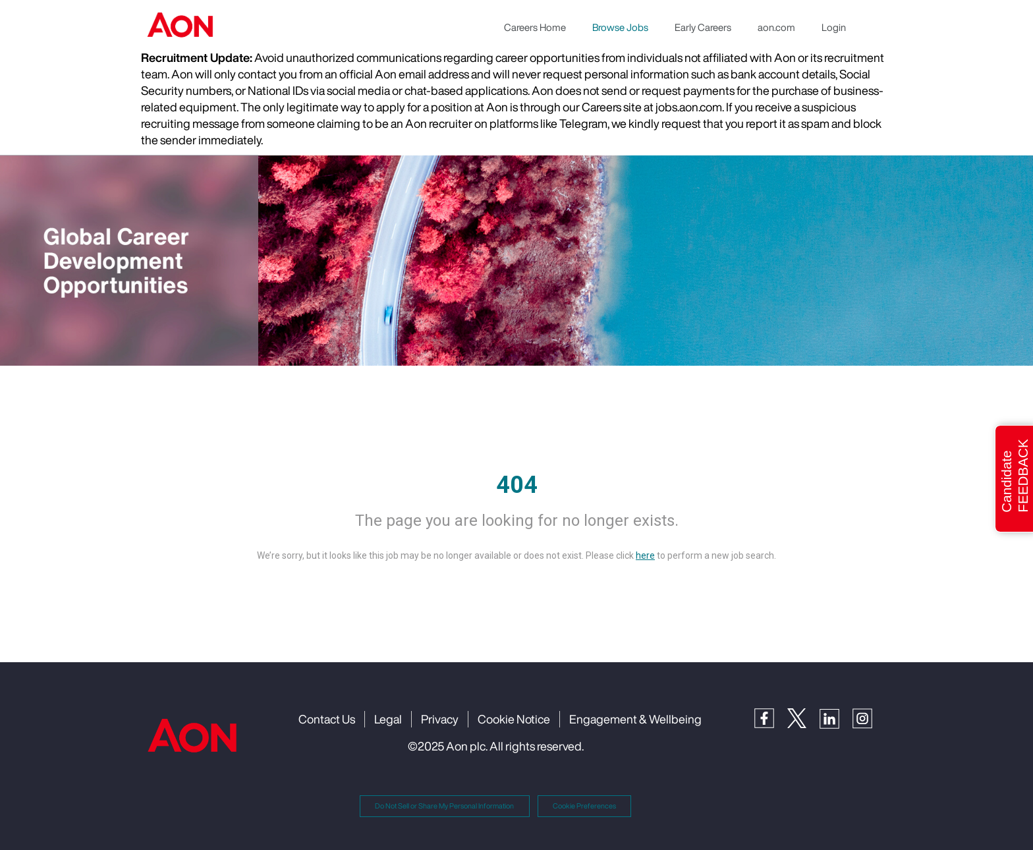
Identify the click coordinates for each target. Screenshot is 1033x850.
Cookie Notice (514, 718)
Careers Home (535, 27)
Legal (388, 718)
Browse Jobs (620, 27)
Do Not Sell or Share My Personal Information (444, 806)
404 (517, 485)
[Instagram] (868, 717)
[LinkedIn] (836, 717)
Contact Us (326, 718)
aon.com (776, 27)
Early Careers (703, 27)
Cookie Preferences (584, 806)
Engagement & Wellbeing (635, 718)
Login (834, 27)
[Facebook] (770, 717)
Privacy (440, 718)
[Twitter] (803, 717)
